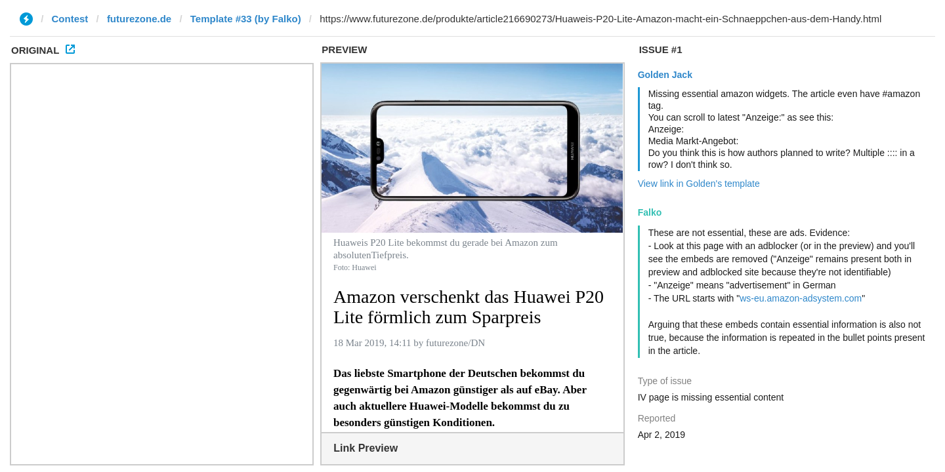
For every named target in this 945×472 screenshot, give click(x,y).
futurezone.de (139, 18)
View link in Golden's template (699, 183)
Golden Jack (665, 74)
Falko (650, 212)
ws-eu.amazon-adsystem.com (801, 298)
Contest (70, 18)
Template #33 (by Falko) (245, 18)
